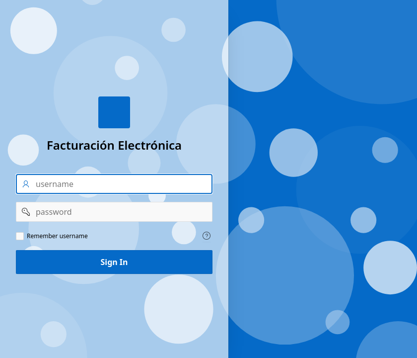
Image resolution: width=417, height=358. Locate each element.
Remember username (57, 236)
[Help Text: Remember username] (206, 236)
